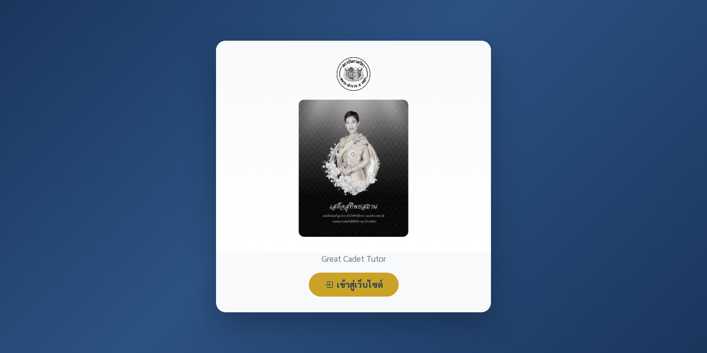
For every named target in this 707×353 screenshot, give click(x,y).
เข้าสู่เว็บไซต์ (354, 284)
